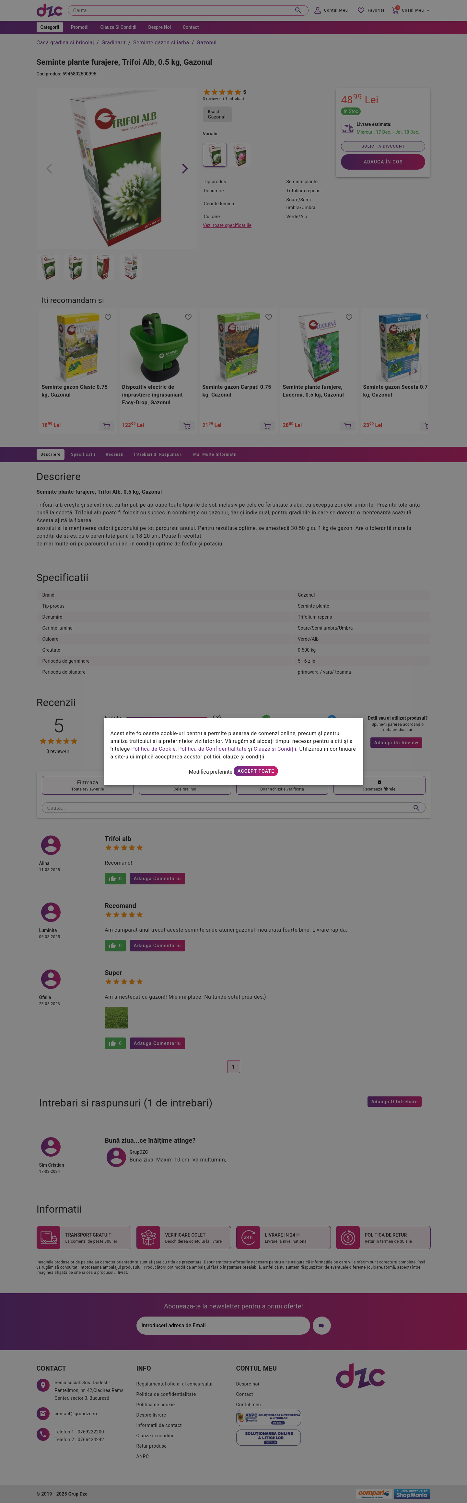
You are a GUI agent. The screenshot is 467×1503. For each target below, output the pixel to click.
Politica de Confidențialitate (212, 749)
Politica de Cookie (153, 749)
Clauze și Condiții (275, 749)
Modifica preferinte (210, 772)
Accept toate (256, 771)
